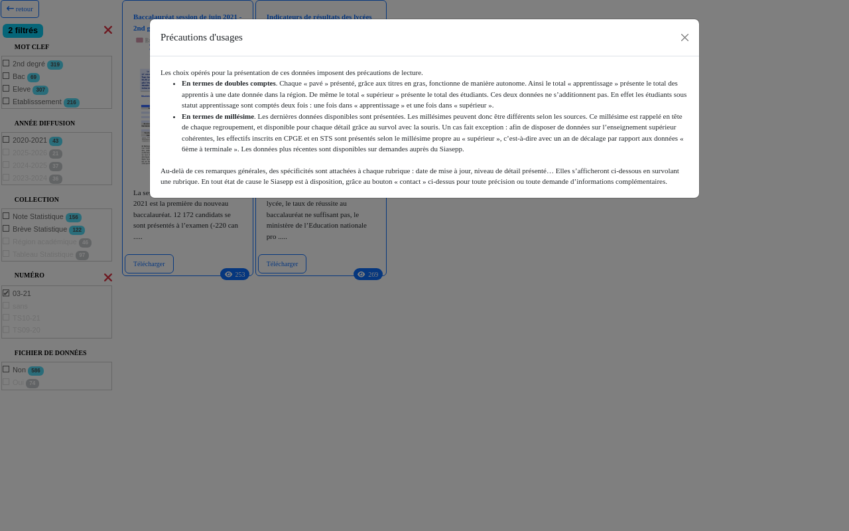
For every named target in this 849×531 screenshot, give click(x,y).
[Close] (685, 37)
